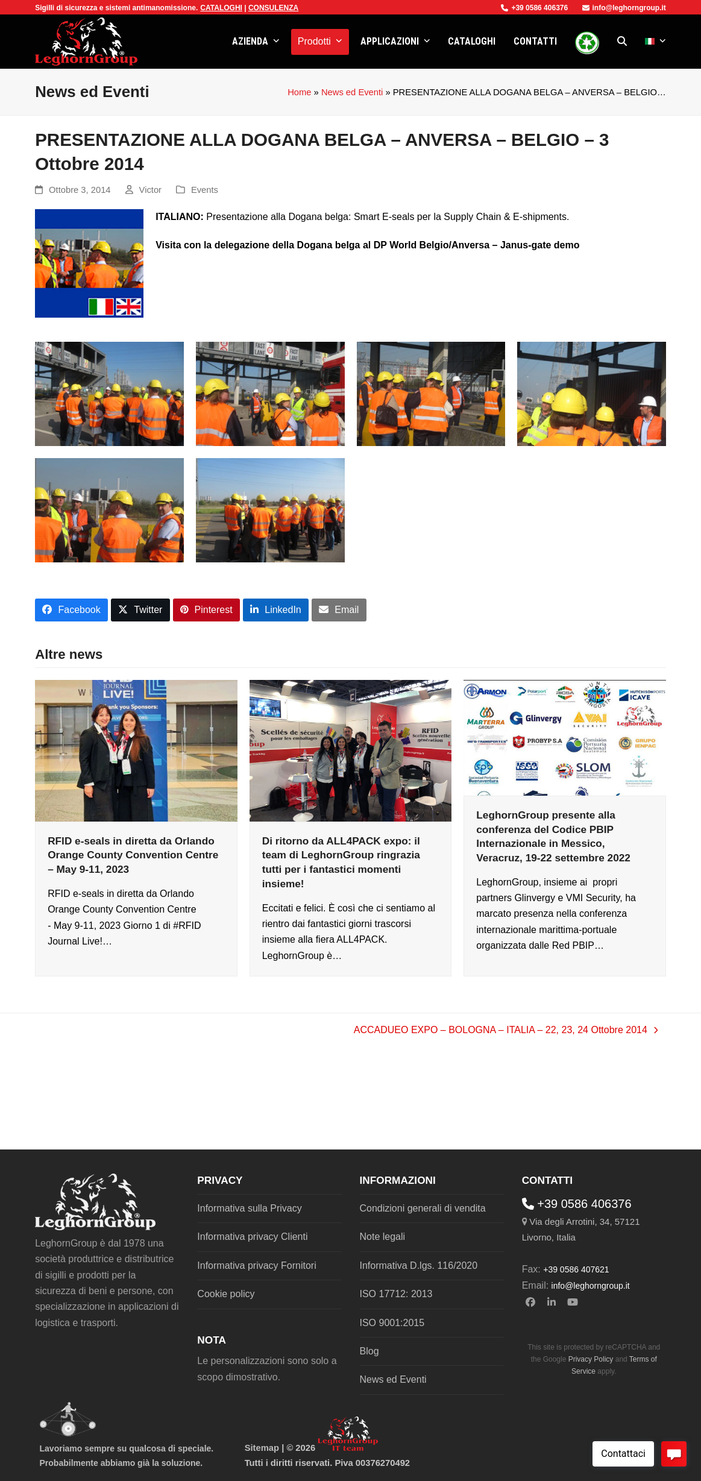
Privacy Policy (591, 1359)
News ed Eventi (352, 92)
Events (204, 190)
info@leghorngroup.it (624, 8)
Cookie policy (225, 1294)
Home (299, 92)
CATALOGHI (221, 8)
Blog (369, 1351)
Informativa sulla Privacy (249, 1208)
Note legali (383, 1236)
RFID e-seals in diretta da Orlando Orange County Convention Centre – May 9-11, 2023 (133, 855)
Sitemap (262, 1448)
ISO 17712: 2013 (396, 1294)
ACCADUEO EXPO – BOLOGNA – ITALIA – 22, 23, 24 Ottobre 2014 (506, 1031)
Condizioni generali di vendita (423, 1208)
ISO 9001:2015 (392, 1323)
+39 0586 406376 (534, 8)
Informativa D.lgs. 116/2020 (419, 1265)
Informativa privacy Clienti (252, 1236)
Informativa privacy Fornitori (256, 1265)
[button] (622, 42)
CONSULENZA (273, 8)
